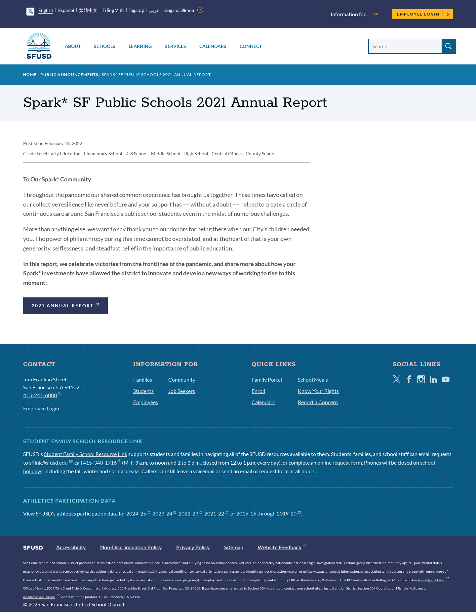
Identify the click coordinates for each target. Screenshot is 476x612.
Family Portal (267, 379)
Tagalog (136, 10)
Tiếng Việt (113, 10)
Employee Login (423, 14)
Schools (104, 46)
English (45, 10)
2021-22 (216, 513)
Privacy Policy (193, 547)
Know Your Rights (318, 391)
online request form (339, 462)
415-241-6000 (42, 394)
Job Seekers (181, 391)
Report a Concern (318, 402)
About (73, 46)
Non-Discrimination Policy (131, 547)
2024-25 (138, 513)
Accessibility (71, 547)
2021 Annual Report (66, 304)
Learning (140, 46)
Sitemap (233, 547)
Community (181, 379)
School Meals (313, 379)
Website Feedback (282, 547)
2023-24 (164, 513)
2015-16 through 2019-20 (268, 513)
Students (143, 391)
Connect (251, 46)
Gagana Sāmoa (179, 10)
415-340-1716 (102, 462)
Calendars (212, 46)
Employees (145, 402)
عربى (154, 10)
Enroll (258, 391)
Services (175, 46)
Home (30, 74)
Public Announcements (69, 74)
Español (66, 10)
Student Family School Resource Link (85, 454)
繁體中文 (88, 10)
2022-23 (190, 513)
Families (142, 379)
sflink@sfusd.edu (50, 462)
